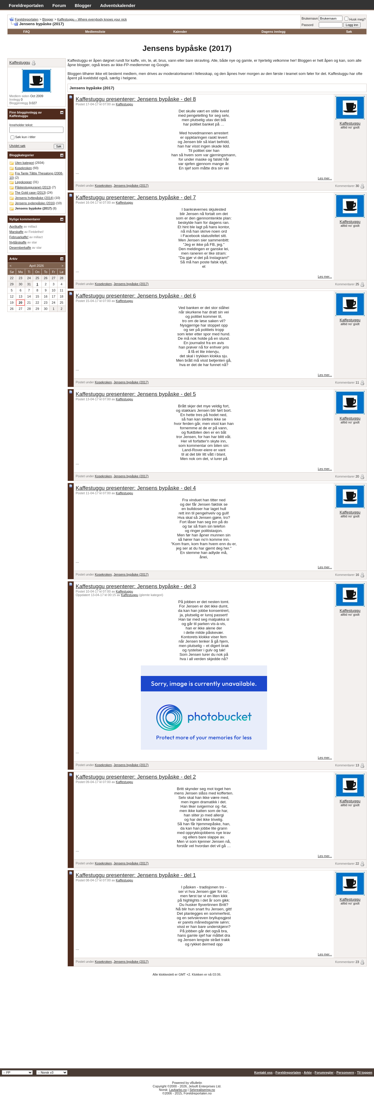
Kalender (180, 31)
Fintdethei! (36, 232)
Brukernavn (310, 18)
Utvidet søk (17, 145)
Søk (349, 31)
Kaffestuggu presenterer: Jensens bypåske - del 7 (136, 197)
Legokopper (23, 182)
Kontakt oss (263, 1072)
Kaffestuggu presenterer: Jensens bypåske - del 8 (136, 99)
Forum (59, 5)
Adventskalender (118, 5)
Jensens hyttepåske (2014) (34, 198)
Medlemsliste (95, 31)
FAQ (26, 31)
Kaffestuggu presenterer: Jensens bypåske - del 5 (136, 394)
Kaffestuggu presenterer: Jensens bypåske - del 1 (136, 875)
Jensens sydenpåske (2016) (35, 203)
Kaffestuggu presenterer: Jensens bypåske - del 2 (136, 777)
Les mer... (325, 178)
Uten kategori (24, 162)
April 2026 (36, 265)
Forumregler (324, 1072)
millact (32, 226)
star (34, 242)
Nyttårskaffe (18, 242)
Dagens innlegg (273, 31)
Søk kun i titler (23, 137)
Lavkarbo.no (178, 1089)
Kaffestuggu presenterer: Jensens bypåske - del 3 (136, 586)
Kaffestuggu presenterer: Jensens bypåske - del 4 (136, 488)
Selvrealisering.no (202, 1089)
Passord (307, 25)
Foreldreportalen (26, 5)
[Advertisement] (187, 1024)
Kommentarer (345, 186)
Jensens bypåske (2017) (131, 185)
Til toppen (364, 1072)
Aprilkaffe (16, 226)
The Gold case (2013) (30, 192)
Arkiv (308, 1072)
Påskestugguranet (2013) (33, 187)
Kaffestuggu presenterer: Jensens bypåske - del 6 (136, 296)
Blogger (83, 5)
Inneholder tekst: (21, 125)
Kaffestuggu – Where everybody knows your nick (92, 19)
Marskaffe (16, 232)
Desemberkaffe (20, 247)
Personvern (345, 1072)
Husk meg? (355, 19)
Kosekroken (103, 185)
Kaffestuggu (124, 104)
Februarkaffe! (18, 237)
